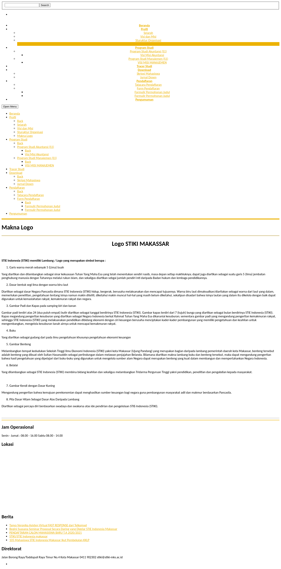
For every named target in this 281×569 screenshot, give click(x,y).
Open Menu (10, 106)
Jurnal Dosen (148, 77)
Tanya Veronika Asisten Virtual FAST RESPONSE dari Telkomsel (48, 525)
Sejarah (148, 33)
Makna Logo (148, 44)
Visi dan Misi (148, 36)
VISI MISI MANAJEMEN (152, 62)
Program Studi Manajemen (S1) (148, 59)
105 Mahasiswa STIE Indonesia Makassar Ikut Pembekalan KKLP (49, 540)
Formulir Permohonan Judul (152, 92)
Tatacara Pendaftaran (148, 85)
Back (20, 121)
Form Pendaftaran (148, 88)
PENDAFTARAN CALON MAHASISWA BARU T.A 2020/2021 (45, 532)
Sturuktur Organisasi (148, 40)
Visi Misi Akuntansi (152, 55)
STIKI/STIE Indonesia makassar (28, 536)
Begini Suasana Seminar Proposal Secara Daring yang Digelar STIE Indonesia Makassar (63, 529)
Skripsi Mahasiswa (148, 73)
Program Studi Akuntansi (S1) (148, 51)
